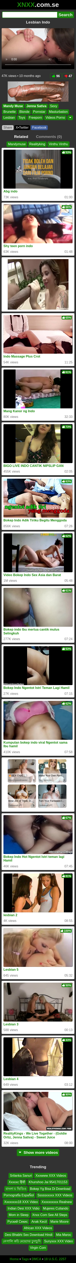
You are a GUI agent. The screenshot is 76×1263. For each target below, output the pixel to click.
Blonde (24, 112)
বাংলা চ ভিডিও (16, 1188)
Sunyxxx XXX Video (58, 1241)
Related (21, 137)
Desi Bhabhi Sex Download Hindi (28, 1234)
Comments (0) (49, 137)
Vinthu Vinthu (58, 144)
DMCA (36, 1259)
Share (7, 127)
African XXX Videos (38, 1228)
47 (68, 76)
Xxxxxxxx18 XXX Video (21, 1201)
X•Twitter (22, 127)
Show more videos (38, 1152)
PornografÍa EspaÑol (19, 1195)
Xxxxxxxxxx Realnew (57, 1201)
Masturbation (58, 112)
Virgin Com (38, 1247)
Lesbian (9, 117)
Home (14, 1259)
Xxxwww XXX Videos (50, 1175)
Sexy (53, 106)
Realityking (37, 144)
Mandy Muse (13, 106)
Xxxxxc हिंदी (17, 1182)
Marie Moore (59, 1221)
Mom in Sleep (19, 1215)
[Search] (29, 15)
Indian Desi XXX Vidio (23, 1208)
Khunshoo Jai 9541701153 (48, 1182)
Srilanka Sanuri (21, 1175)
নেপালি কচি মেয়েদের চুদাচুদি (21, 1241)
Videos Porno (55, 117)
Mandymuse (17, 144)
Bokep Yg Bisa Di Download (50, 1188)
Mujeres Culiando (55, 1208)
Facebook (39, 127)
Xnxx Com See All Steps (49, 1215)
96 (56, 76)
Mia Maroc (63, 1234)
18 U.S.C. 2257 (55, 1259)
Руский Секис (17, 1221)
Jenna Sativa (36, 106)
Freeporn (35, 117)
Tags (25, 1259)
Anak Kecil (39, 1221)
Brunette (9, 112)
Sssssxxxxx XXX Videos (54, 1195)
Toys (21, 117)
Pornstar (39, 112)
